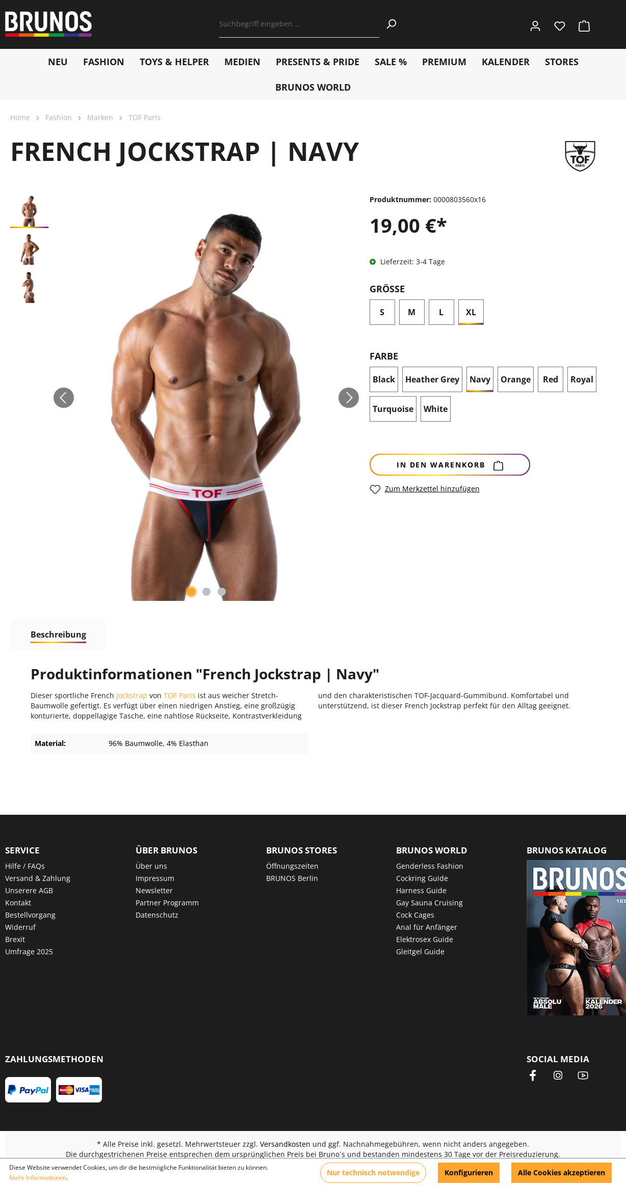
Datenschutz (157, 915)
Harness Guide (421, 890)
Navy (480, 379)
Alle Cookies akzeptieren (561, 1172)
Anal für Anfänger (426, 927)
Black (384, 379)
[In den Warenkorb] (450, 465)
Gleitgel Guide (420, 951)
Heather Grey (432, 379)
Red (550, 379)
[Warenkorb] (581, 24)
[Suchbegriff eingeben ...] (299, 24)
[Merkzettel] (559, 24)
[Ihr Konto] (535, 24)
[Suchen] (391, 24)
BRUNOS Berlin (292, 878)
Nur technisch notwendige (373, 1172)
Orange (516, 379)
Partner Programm (167, 902)
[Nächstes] (348, 398)
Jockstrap (132, 695)
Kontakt (18, 902)
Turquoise (393, 409)
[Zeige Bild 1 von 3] (191, 592)
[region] (184, 398)
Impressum (155, 878)
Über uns (151, 866)
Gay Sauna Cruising (429, 902)
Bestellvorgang (30, 915)
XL (471, 312)
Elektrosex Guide (424, 939)
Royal (583, 381)
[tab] (58, 634)
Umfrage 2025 (29, 951)
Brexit (15, 939)
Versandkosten (285, 1144)
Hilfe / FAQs (25, 866)
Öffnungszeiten (292, 866)
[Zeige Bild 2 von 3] (206, 592)
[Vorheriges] (64, 398)
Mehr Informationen (37, 1177)
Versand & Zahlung (37, 878)
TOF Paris (180, 695)
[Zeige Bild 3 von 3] (222, 592)
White (436, 409)
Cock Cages (415, 915)
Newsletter (154, 890)
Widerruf (20, 927)
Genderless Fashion (429, 866)
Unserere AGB (29, 890)
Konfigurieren (469, 1172)
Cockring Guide (422, 878)
